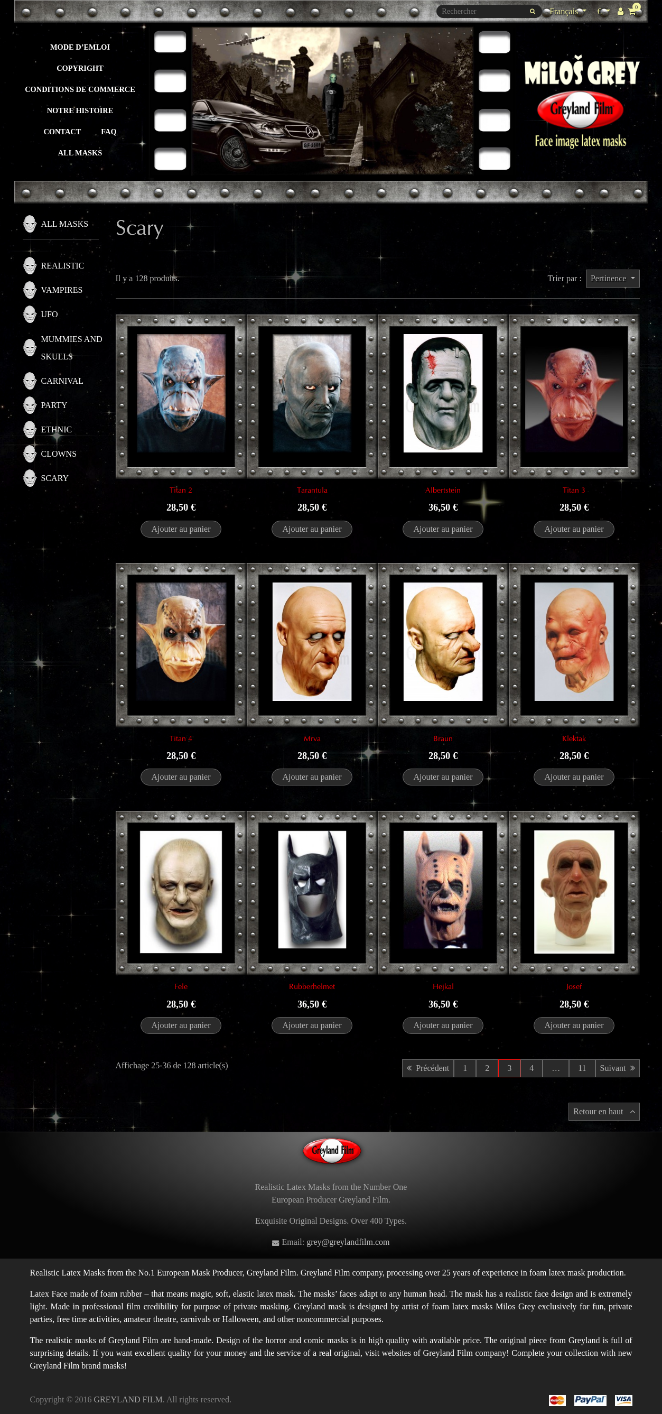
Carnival (62, 380)
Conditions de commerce (80, 89)
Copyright (80, 68)
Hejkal (443, 986)
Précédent (428, 1068)
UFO (49, 314)
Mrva (312, 738)
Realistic (63, 265)
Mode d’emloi (80, 47)
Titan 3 (574, 490)
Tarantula (312, 490)
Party (54, 405)
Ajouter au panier (181, 528)
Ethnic (56, 429)
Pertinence (610, 278)
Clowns (59, 453)
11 (582, 1068)
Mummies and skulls (71, 348)
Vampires (62, 289)
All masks (80, 153)
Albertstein (443, 490)
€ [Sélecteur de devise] (604, 10)
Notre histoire (80, 110)
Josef (574, 986)
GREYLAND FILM (128, 1399)
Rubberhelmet (312, 986)
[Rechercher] (489, 11)
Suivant (617, 1068)
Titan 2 (181, 490)
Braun (443, 738)
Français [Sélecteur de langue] (564, 11)
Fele (181, 986)
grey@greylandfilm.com (347, 1241)
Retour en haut (604, 1111)
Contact (62, 131)
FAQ (108, 131)
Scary (55, 478)
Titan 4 (181, 738)
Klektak (574, 738)
